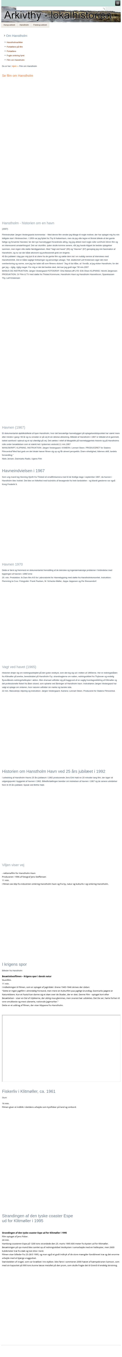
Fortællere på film (15, 47)
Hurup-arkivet (9, 25)
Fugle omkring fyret (15, 55)
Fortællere (11, 51)
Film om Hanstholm (15, 60)
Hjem (14, 66)
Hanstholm (24, 25)
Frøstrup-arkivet (40, 25)
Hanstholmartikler (15, 42)
